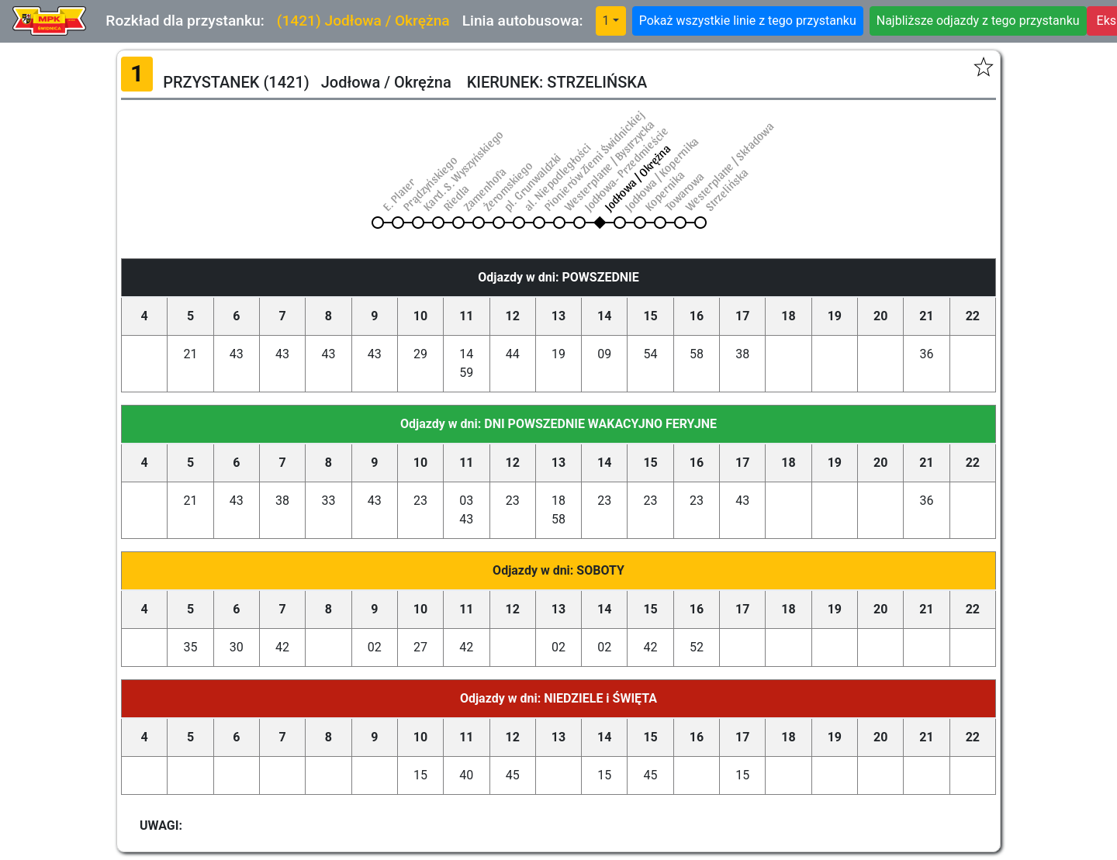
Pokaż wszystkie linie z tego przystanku (747, 20)
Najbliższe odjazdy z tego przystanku (978, 20)
